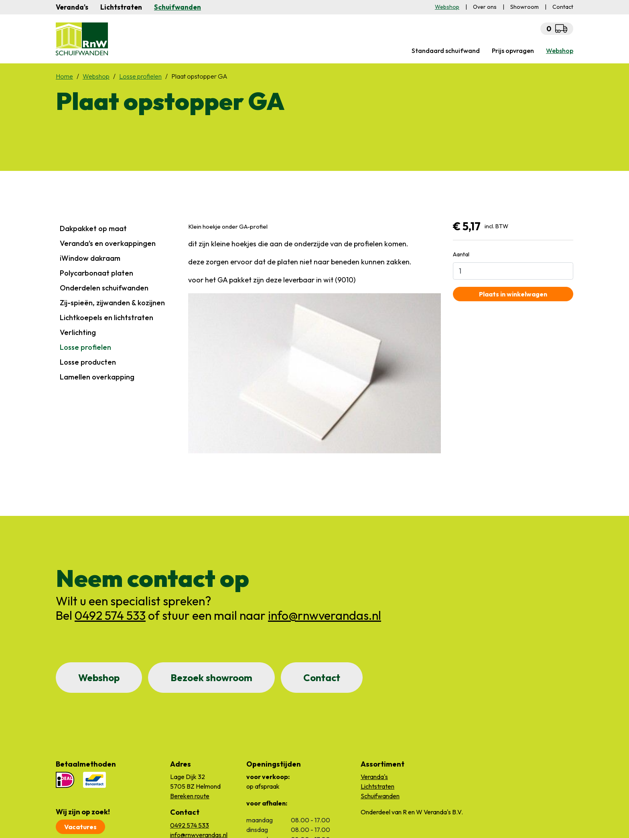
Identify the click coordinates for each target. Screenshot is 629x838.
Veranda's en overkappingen (108, 243)
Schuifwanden (177, 7)
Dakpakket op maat (93, 228)
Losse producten (88, 362)
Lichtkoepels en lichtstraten (106, 317)
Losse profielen (85, 347)
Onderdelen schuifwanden (104, 287)
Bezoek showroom (211, 678)
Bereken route (189, 796)
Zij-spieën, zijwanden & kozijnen (112, 302)
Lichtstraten (121, 7)
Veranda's (72, 7)
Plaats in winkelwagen (513, 294)
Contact (321, 678)
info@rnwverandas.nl (324, 615)
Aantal (461, 254)
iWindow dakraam (90, 258)
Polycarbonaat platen (96, 273)
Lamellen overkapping (97, 376)
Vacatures (80, 827)
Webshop (99, 678)
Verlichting (78, 332)
